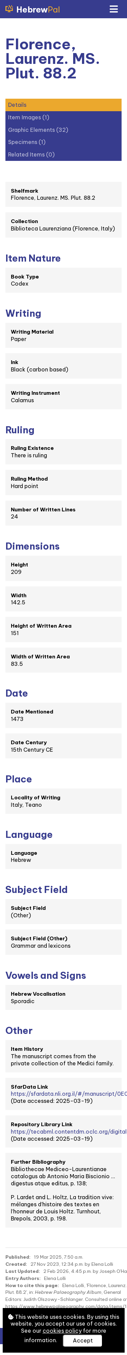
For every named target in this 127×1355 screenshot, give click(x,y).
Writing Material (32, 332)
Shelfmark (24, 191)
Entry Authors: (23, 1278)
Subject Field (28, 908)
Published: (17, 1257)
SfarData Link (29, 1087)
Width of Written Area (40, 656)
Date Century (29, 742)
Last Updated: (22, 1271)
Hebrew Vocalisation (38, 994)
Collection (24, 221)
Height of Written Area (41, 626)
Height (19, 564)
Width (18, 595)
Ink (14, 362)
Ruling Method (29, 479)
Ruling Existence (32, 448)
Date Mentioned (32, 711)
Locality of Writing (35, 797)
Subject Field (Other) (39, 938)
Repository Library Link (41, 1124)
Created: (16, 1264)
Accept (83, 1340)
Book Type (25, 276)
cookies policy (62, 1330)
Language (24, 853)
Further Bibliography (38, 1162)
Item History (27, 1049)
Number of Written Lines (43, 509)
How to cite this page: (32, 1285)
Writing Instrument (35, 393)
